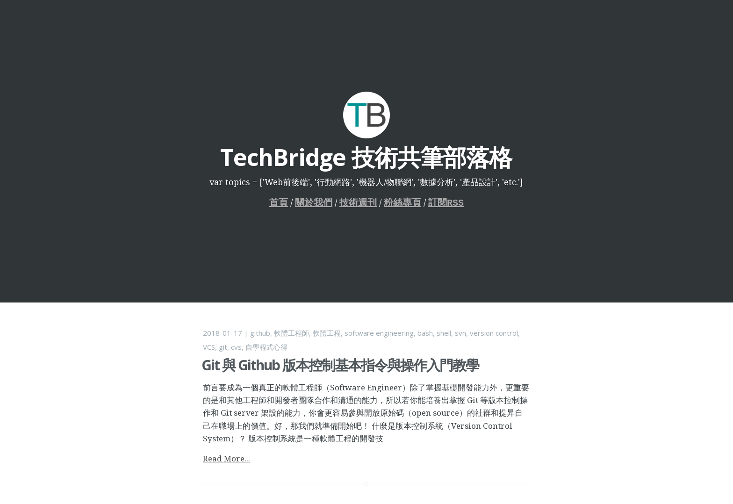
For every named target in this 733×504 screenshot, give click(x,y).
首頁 (278, 202)
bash (425, 333)
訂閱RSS (446, 202)
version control (494, 333)
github (260, 333)
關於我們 (313, 202)
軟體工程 (327, 333)
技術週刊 (358, 202)
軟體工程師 (291, 333)
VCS (209, 347)
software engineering (379, 333)
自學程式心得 (266, 347)
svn (460, 333)
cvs (236, 347)
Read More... (226, 458)
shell (444, 333)
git (223, 347)
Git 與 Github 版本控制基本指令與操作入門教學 (340, 364)
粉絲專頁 (402, 202)
